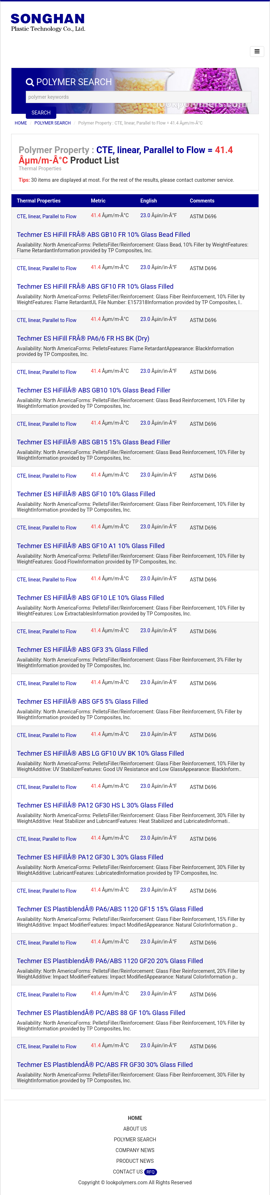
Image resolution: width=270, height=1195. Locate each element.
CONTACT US (135, 1172)
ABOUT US (135, 1129)
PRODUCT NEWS (135, 1161)
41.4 (96, 215)
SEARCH (41, 113)
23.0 (145, 215)
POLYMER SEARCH (52, 123)
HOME (21, 123)
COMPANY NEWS (134, 1150)
